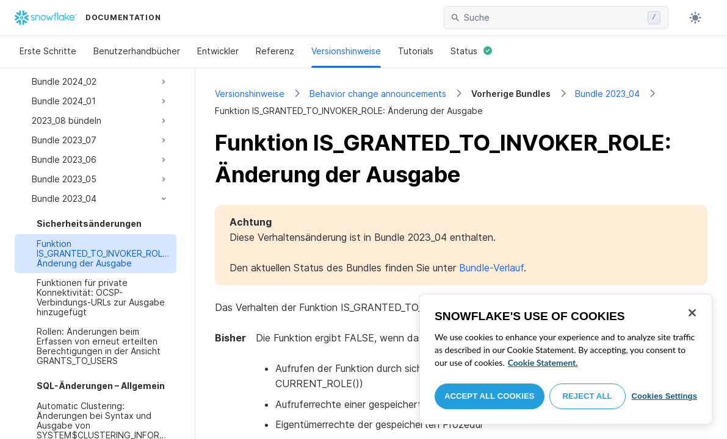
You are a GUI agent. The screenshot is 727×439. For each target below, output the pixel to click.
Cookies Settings (664, 396)
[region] (565, 359)
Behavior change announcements (377, 93)
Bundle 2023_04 (607, 93)
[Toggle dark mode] (695, 17)
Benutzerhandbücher (136, 51)
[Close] (692, 312)
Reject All (587, 396)
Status (471, 51)
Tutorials (415, 51)
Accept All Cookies (489, 396)
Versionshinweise (346, 51)
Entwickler (218, 51)
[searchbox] (553, 18)
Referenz (275, 51)
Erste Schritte (48, 51)
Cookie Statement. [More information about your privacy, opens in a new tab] (543, 362)
